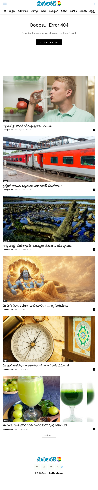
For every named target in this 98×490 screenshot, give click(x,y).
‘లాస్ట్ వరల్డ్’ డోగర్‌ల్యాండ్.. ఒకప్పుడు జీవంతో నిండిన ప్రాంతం (37, 245)
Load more (49, 435)
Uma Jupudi (8, 130)
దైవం (5, 301)
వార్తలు (5, 181)
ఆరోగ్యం (6, 121)
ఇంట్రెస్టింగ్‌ (6, 241)
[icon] (62, 467)
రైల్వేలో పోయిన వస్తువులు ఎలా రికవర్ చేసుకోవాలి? (32, 186)
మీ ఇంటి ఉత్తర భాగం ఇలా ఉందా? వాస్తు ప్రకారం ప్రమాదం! (36, 365)
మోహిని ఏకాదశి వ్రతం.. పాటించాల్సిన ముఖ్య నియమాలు (35, 305)
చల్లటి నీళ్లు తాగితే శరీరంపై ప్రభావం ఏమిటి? (27, 126)
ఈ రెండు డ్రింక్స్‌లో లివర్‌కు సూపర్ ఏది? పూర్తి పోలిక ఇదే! (35, 425)
